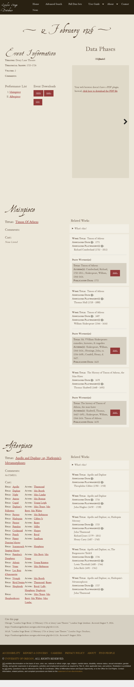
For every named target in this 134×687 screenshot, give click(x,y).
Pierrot (15, 530)
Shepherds (17, 593)
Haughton (39, 553)
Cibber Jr (38, 526)
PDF (82, 59)
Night (15, 502)
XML (48, 93)
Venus (15, 573)
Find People (107, 660)
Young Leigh (40, 510)
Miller (37, 533)
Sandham (38, 545)
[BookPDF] (100, 128)
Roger (37, 530)
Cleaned (117, 59)
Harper (37, 537)
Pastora (15, 522)
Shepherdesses (12, 605)
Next (124, 128)
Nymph (16, 585)
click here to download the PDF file (100, 98)
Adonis (15, 569)
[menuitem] (36, 4)
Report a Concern (35, 660)
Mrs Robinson (41, 522)
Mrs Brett (38, 561)
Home (36, 4)
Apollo (15, 494)
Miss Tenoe (39, 514)
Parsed (100, 66)
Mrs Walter (36, 518)
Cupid (15, 510)
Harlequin (17, 526)
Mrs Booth (39, 498)
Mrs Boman (39, 506)
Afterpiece (15, 96)
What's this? (81, 236)
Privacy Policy (75, 660)
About (110, 4)
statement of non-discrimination (70, 678)
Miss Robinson (41, 573)
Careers (56, 660)
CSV (38, 102)
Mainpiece (15, 92)
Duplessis (40, 597)
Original (100, 59)
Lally (43, 593)
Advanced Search (54, 4)
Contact (125, 4)
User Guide (94, 4)
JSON (38, 93)
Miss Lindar (40, 502)
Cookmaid (17, 537)
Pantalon (16, 533)
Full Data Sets (75, 4)
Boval (36, 542)
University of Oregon (19, 666)
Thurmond (39, 494)
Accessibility (11, 660)
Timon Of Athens (26, 229)
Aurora (15, 506)
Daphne (16, 498)
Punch (15, 542)
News (35, 10)
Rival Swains (18, 589)
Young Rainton (41, 569)
